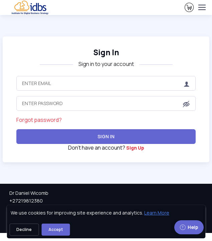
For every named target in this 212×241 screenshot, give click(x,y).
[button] (186, 104)
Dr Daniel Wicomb (28, 193)
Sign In (106, 136)
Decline (24, 229)
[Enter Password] (105, 103)
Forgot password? (39, 120)
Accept (55, 229)
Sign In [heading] (106, 52)
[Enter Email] (105, 83)
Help (189, 227)
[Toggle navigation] (202, 7)
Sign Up (135, 148)
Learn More (156, 213)
